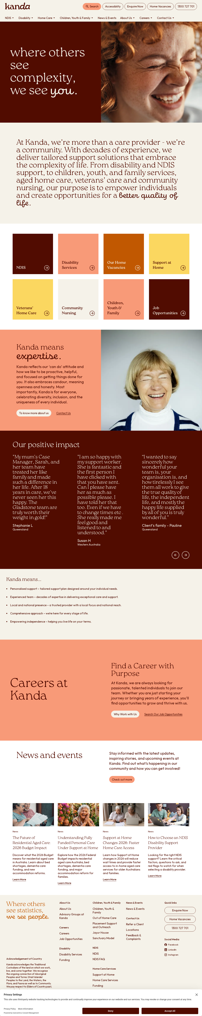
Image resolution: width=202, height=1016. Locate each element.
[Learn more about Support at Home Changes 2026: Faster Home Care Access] (123, 842)
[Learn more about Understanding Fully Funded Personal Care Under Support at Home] (78, 844)
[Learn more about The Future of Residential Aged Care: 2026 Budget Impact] (33, 842)
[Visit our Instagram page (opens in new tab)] (180, 955)
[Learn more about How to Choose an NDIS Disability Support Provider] (168, 840)
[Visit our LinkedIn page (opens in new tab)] (180, 949)
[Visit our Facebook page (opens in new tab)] (180, 944)
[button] (175, 555)
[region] (101, 504)
